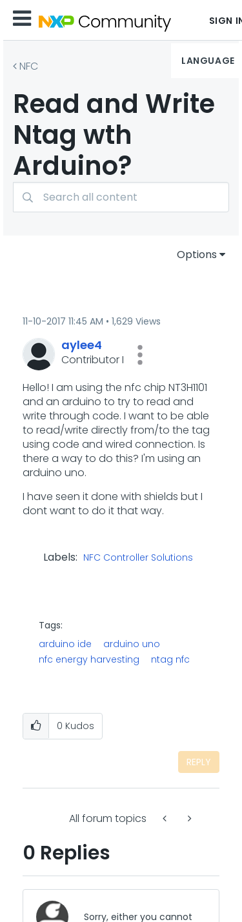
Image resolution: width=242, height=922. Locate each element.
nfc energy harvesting (89, 659)
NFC (28, 66)
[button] (140, 355)
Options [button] (197, 254)
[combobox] (121, 197)
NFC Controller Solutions (138, 558)
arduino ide (65, 643)
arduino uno (131, 643)
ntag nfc (170, 659)
